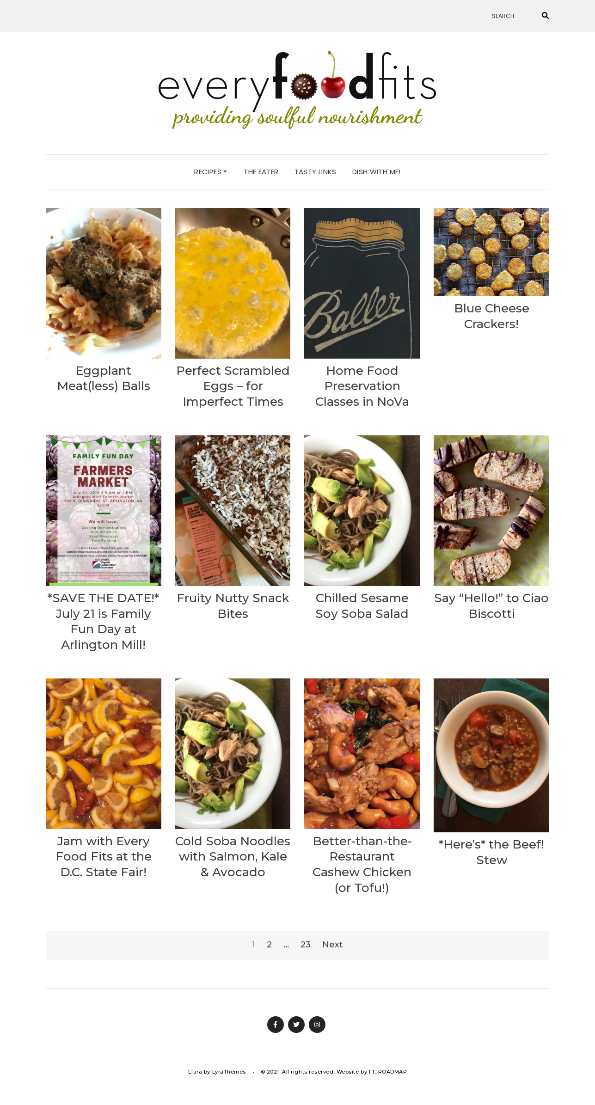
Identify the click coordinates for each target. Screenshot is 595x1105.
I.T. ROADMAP (388, 1071)
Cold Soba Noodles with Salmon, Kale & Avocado (232, 857)
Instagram (317, 1024)
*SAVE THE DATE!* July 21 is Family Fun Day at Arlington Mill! (103, 621)
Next (332, 945)
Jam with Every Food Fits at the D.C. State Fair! (103, 857)
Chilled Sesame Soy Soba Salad (362, 606)
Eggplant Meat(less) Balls (103, 378)
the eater (261, 172)
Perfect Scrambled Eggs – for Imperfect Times (233, 386)
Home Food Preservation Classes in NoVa (362, 386)
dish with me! (376, 172)
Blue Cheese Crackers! (491, 316)
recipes (210, 172)
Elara (195, 1071)
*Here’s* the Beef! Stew (491, 852)
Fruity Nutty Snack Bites (233, 606)
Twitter (296, 1024)
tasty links (315, 172)
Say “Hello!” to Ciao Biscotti (491, 606)
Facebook (275, 1024)
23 (306, 945)
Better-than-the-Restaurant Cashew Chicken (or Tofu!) (362, 864)
